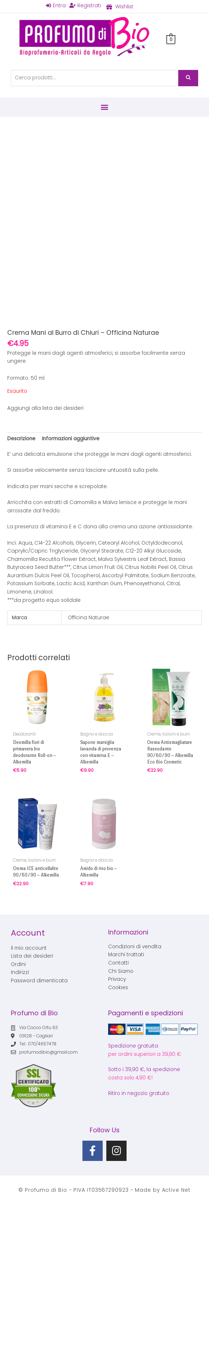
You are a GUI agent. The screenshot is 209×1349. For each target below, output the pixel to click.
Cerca (188, 78)
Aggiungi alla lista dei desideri (45, 408)
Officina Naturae (88, 617)
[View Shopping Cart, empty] (170, 39)
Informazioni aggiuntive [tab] (70, 438)
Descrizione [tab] (21, 438)
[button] (105, 107)
